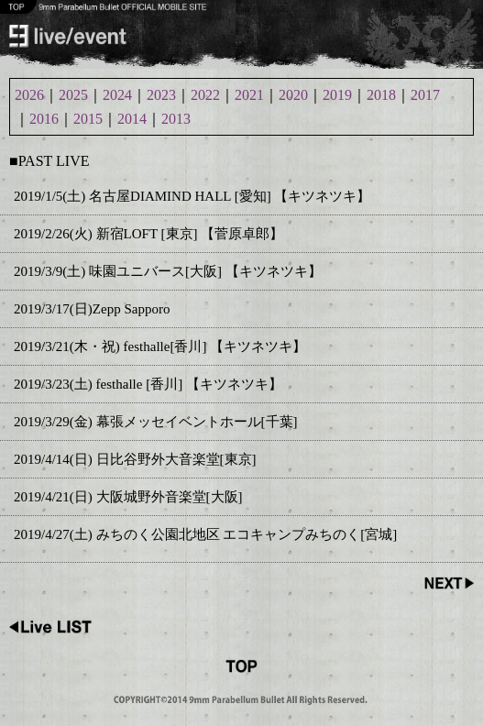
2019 (337, 95)
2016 (44, 118)
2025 (73, 95)
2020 (293, 95)
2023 (161, 95)
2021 (249, 95)
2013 (176, 118)
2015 (88, 118)
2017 (425, 95)
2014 (132, 118)
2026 (29, 95)
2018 (381, 95)
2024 (117, 95)
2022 (205, 95)
